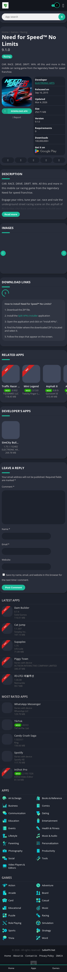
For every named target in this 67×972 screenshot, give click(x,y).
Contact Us (31, 955)
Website (6, 559)
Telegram (46, 160)
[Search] (33, 16)
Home (5, 32)
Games (14, 32)
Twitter (21, 160)
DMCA (59, 955)
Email (5, 544)
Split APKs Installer (28, 315)
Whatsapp (59, 160)
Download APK (15, 111)
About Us (18, 955)
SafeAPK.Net (48, 950)
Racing (23, 32)
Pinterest (33, 160)
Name (6, 529)
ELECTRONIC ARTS (44, 83)
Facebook (8, 160)
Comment (8, 486)
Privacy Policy (46, 955)
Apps (33, 968)
